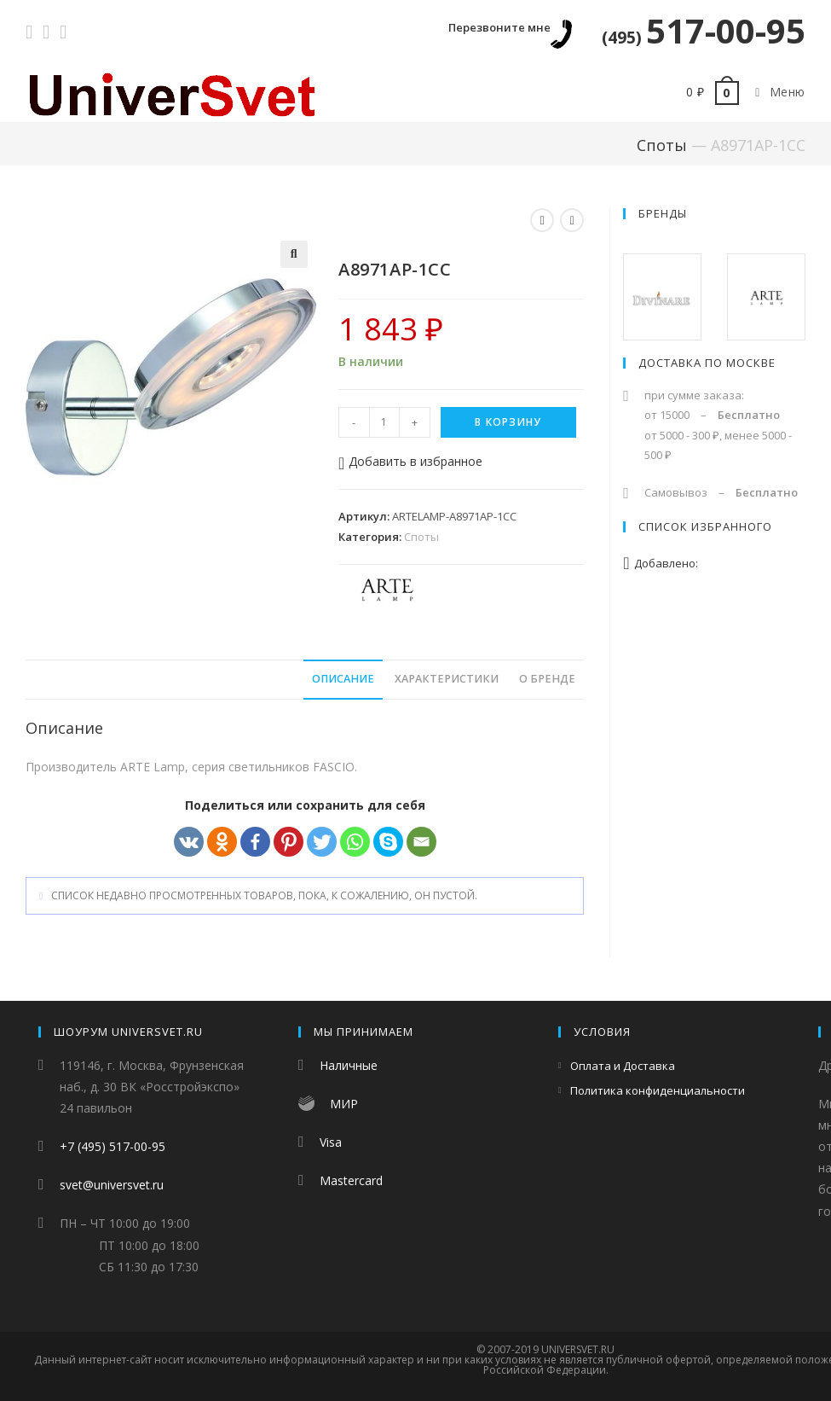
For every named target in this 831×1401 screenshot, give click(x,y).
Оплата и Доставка (622, 1065)
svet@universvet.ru (112, 1185)
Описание (343, 678)
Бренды (662, 213)
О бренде (547, 678)
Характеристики (447, 678)
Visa (331, 1142)
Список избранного (705, 526)
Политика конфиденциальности (657, 1090)
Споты (662, 145)
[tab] (343, 679)
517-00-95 (703, 30)
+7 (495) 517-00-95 (112, 1146)
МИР (344, 1104)
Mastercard (351, 1180)
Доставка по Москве (707, 362)
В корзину (508, 422)
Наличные (349, 1065)
